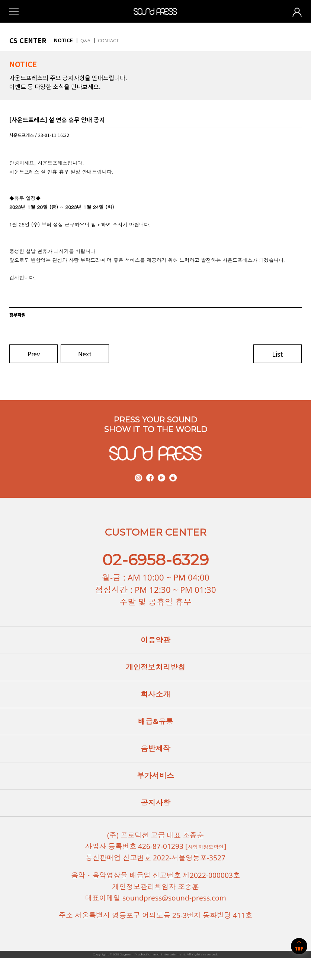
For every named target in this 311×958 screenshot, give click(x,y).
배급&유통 (155, 721)
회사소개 (155, 694)
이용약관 (155, 640)
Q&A (85, 40)
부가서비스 (155, 776)
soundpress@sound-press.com (174, 898)
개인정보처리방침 (155, 667)
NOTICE (63, 40)
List (277, 354)
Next (85, 353)
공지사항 (155, 803)
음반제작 (155, 748)
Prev (34, 353)
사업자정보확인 (206, 846)
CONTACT (108, 40)
